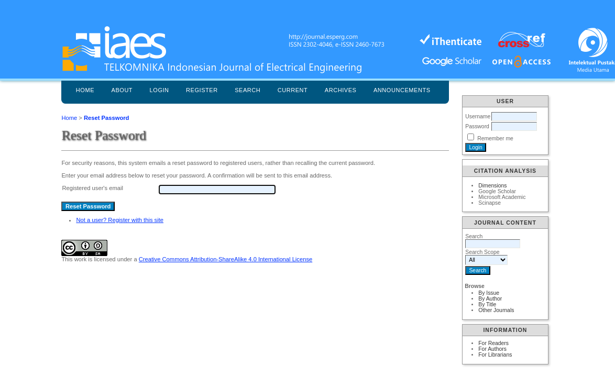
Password (477, 126)
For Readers (493, 343)
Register (202, 90)
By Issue (488, 293)
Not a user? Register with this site (119, 220)
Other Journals (496, 310)
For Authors (492, 349)
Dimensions (492, 185)
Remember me (495, 138)
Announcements (402, 90)
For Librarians (495, 355)
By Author (490, 299)
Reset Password (106, 118)
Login (159, 90)
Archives (341, 90)
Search (247, 90)
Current (293, 90)
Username (477, 116)
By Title (487, 304)
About (122, 90)
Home (85, 90)
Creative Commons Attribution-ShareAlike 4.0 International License (225, 259)
